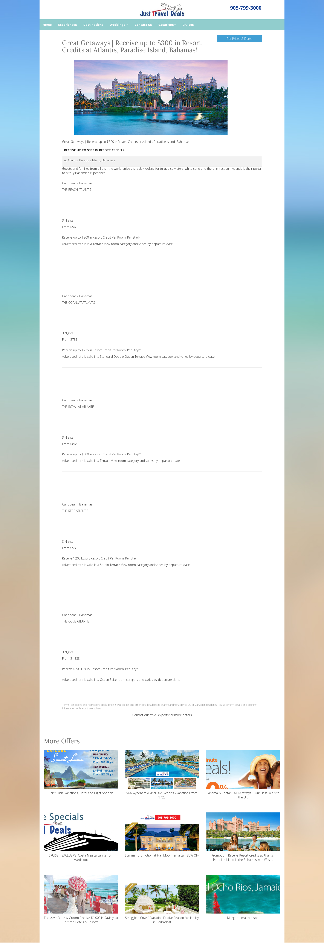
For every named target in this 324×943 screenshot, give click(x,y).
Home (47, 25)
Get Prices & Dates (239, 39)
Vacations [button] (167, 25)
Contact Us (143, 25)
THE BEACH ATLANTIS (76, 190)
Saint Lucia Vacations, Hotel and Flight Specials (81, 772)
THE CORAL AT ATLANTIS (78, 302)
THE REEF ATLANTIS (75, 511)
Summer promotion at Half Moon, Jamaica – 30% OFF (162, 834)
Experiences (67, 25)
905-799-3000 (245, 8)
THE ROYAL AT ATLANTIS (78, 407)
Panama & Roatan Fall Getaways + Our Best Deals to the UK (243, 774)
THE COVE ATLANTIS (75, 621)
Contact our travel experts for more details (162, 715)
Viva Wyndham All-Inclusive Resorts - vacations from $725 (162, 774)
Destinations (93, 25)
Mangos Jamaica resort (243, 897)
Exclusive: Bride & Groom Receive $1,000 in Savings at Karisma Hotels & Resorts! (81, 899)
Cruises (188, 25)
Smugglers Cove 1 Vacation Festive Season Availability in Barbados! (162, 899)
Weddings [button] (119, 25)
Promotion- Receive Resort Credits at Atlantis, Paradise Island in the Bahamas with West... (243, 837)
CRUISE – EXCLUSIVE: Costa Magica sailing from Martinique (81, 837)
